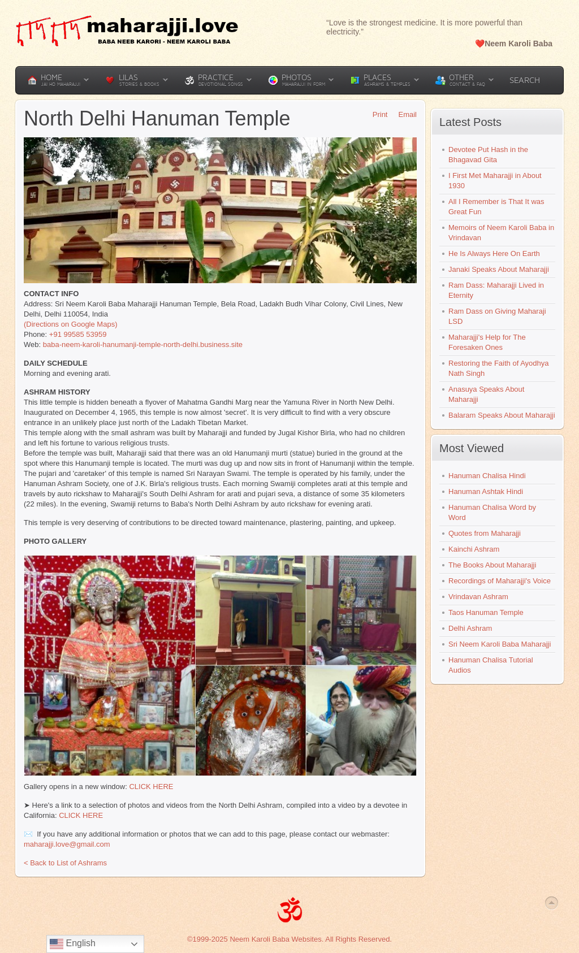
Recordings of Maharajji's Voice (499, 581)
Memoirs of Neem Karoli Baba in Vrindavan (501, 232)
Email (403, 114)
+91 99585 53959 (78, 334)
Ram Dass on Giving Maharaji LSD (497, 316)
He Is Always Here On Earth (494, 253)
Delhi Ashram (470, 628)
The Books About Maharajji (492, 565)
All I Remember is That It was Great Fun (496, 206)
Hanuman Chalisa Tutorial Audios (490, 665)
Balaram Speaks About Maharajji (501, 415)
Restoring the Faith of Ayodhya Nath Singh (498, 368)
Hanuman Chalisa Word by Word (492, 512)
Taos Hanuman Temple (486, 612)
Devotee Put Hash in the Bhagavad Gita (488, 154)
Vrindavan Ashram (478, 596)
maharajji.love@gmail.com (67, 844)
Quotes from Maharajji (484, 533)
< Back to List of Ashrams (65, 863)
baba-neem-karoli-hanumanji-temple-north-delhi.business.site (143, 344)
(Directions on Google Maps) (70, 324)
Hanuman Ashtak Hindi (485, 491)
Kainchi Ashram (473, 549)
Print (376, 114)
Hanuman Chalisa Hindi (487, 475)
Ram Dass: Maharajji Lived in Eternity (496, 290)
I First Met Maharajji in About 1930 (495, 180)
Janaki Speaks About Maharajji (498, 269)
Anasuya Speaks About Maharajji (486, 394)
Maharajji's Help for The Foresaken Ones (487, 342)
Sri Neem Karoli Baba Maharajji (499, 644)
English (73, 944)
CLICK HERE (151, 786)
